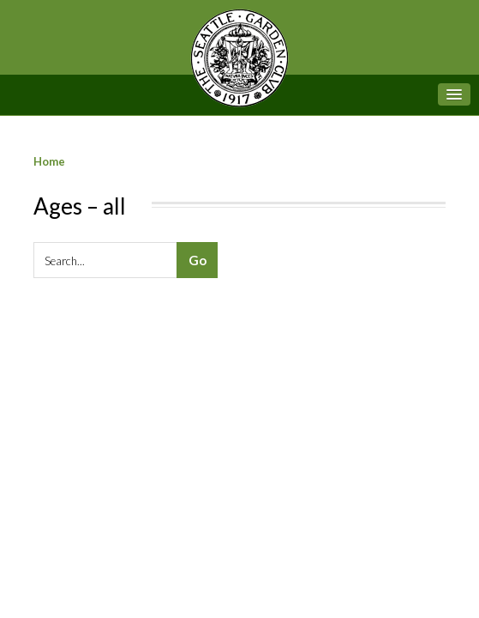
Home (49, 161)
